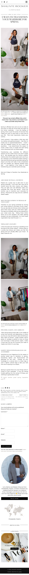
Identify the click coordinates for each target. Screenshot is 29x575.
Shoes (3, 326)
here (2, 113)
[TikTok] (6, 2)
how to (23, 390)
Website (3, 440)
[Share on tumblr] (9, 388)
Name (3, 428)
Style (19, 14)
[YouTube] (4, 2)
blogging (8, 390)
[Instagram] (1, 2)
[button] (27, 2)
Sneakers (4, 115)
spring (20, 391)
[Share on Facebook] (6, 388)
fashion (18, 390)
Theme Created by (14, 571)
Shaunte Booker (16, 569)
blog (4, 390)
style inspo (14, 392)
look (4, 391)
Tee (12, 113)
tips (18, 392)
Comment (4, 411)
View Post (14, 548)
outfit (12, 391)
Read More (14, 498)
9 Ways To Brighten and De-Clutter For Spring (8, 397)
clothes (13, 390)
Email (3, 434)
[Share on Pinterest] (8, 388)
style (8, 392)
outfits (16, 391)
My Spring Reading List (21, 396)
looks (8, 391)
